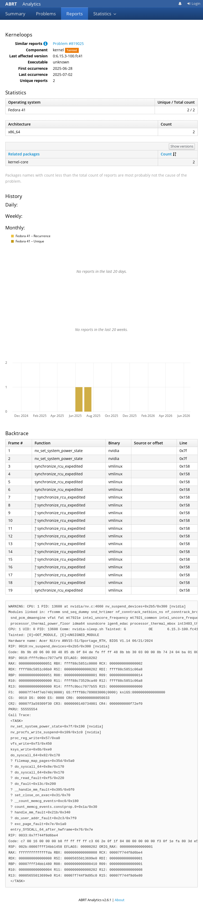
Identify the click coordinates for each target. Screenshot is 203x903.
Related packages (24, 153)
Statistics (105, 14)
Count (166, 153)
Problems (46, 14)
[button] (45, 43)
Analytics (23, 4)
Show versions (181, 146)
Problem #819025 (68, 43)
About (119, 899)
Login (193, 3)
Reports (74, 14)
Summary (15, 14)
